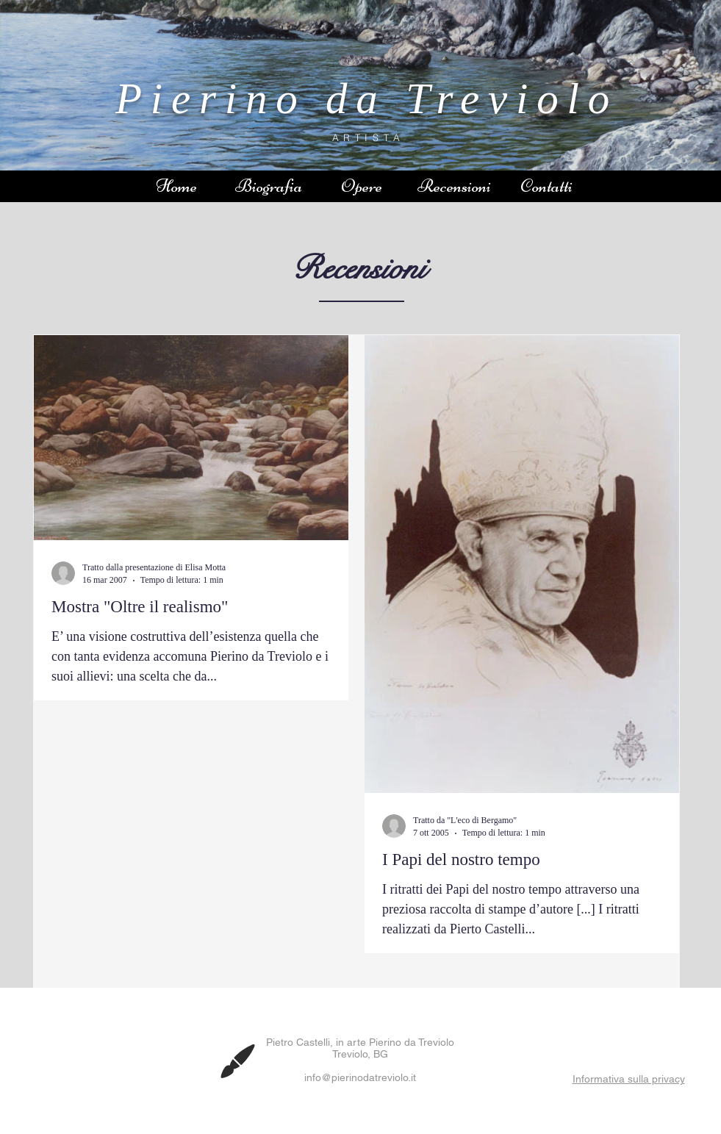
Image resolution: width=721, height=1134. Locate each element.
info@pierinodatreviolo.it (360, 1077)
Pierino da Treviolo (366, 98)
